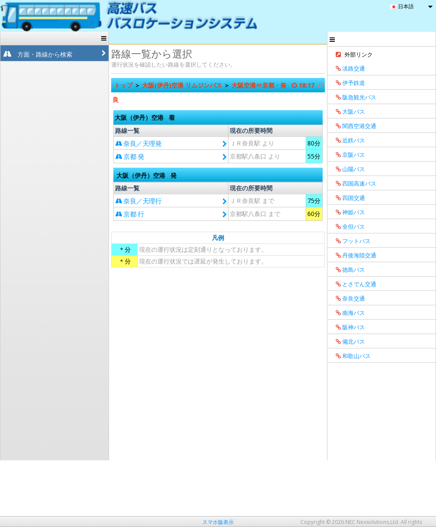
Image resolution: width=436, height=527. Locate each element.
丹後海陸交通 (353, 255)
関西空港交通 (353, 126)
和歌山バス (350, 356)
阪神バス (347, 327)
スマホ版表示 (218, 522)
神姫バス (347, 212)
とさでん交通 (353, 284)
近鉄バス (347, 140)
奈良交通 (347, 298)
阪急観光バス (353, 97)
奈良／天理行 (138, 200)
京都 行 (129, 213)
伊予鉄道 (347, 83)
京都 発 (129, 156)
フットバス (350, 241)
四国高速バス (353, 183)
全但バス (347, 226)
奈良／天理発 (138, 143)
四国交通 (347, 198)
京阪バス (347, 155)
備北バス (347, 341)
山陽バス (347, 169)
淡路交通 (347, 68)
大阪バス (347, 111)
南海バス (347, 313)
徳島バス (347, 270)
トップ (124, 85)
